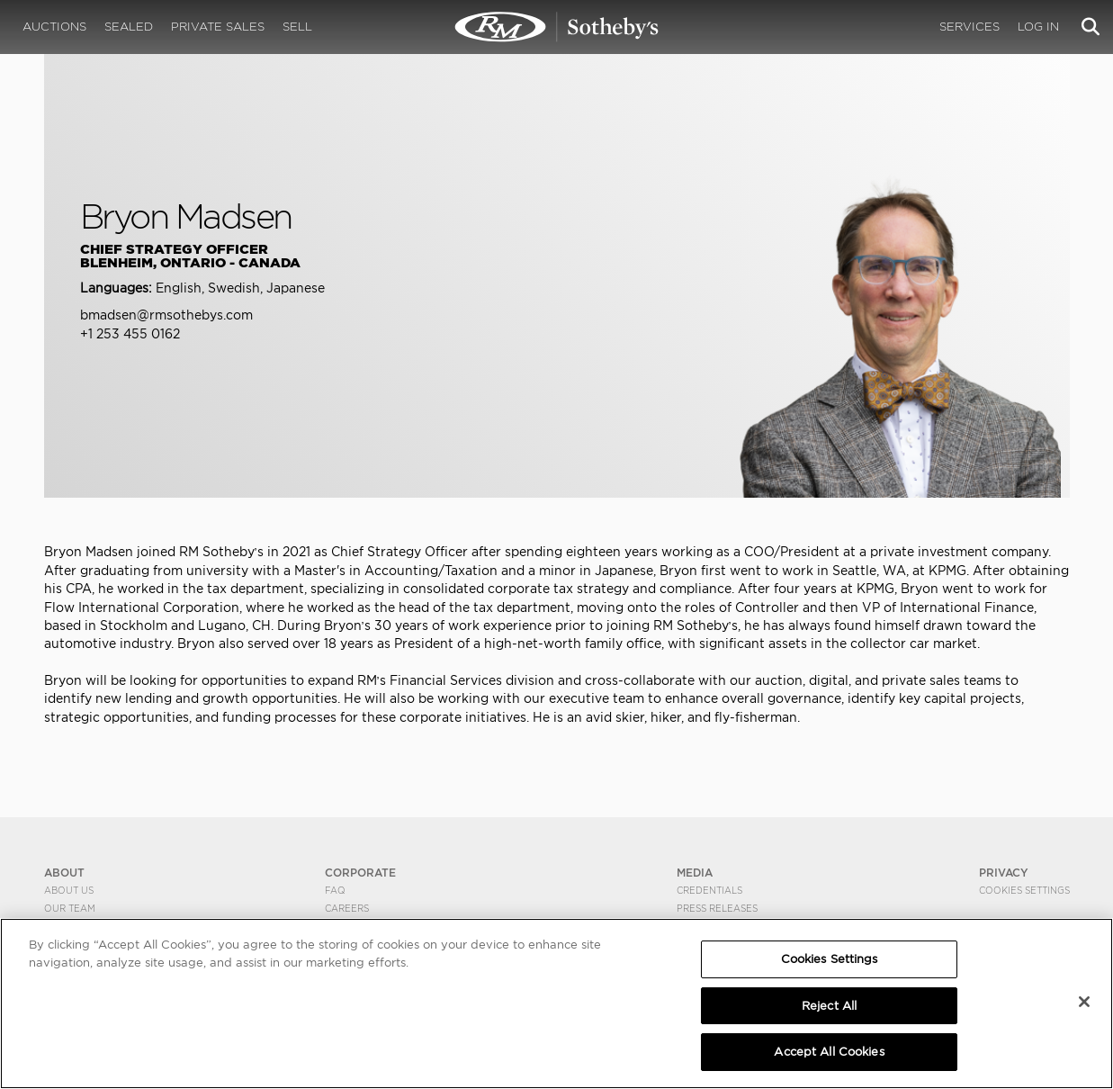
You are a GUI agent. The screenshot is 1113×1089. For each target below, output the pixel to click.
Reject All (829, 1005)
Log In (1038, 26)
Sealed (128, 26)
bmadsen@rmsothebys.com (166, 315)
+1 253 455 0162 (130, 334)
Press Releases (717, 908)
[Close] (1084, 1002)
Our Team (69, 908)
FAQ (335, 890)
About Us (69, 890)
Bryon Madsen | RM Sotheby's (557, 27)
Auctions (54, 26)
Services (969, 26)
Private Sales (218, 26)
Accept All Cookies (829, 1051)
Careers (347, 908)
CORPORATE (360, 872)
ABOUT (64, 872)
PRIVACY (1003, 872)
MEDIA (695, 872)
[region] (556, 1003)
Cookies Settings (1024, 890)
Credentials (709, 890)
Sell (297, 26)
